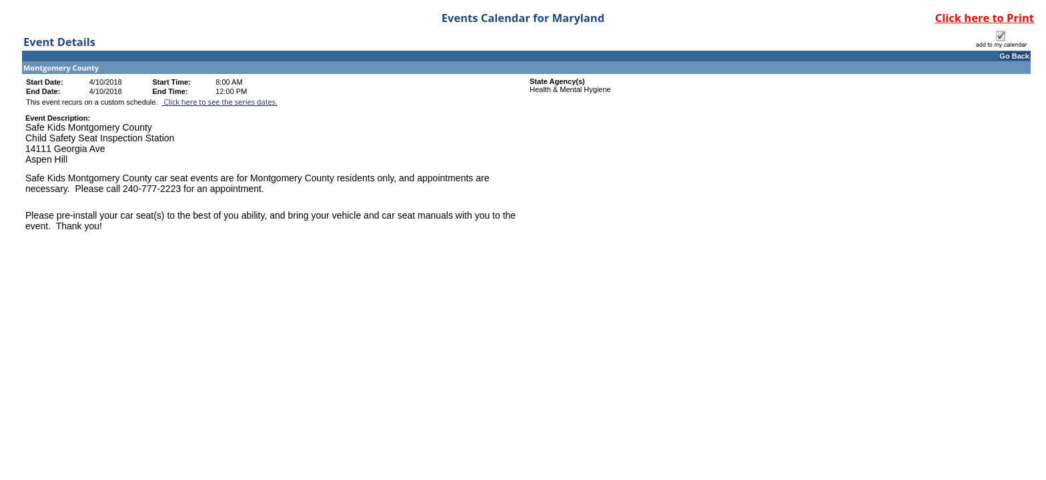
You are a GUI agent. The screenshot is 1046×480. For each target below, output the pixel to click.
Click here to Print (984, 17)
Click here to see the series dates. (220, 102)
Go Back (1014, 56)
